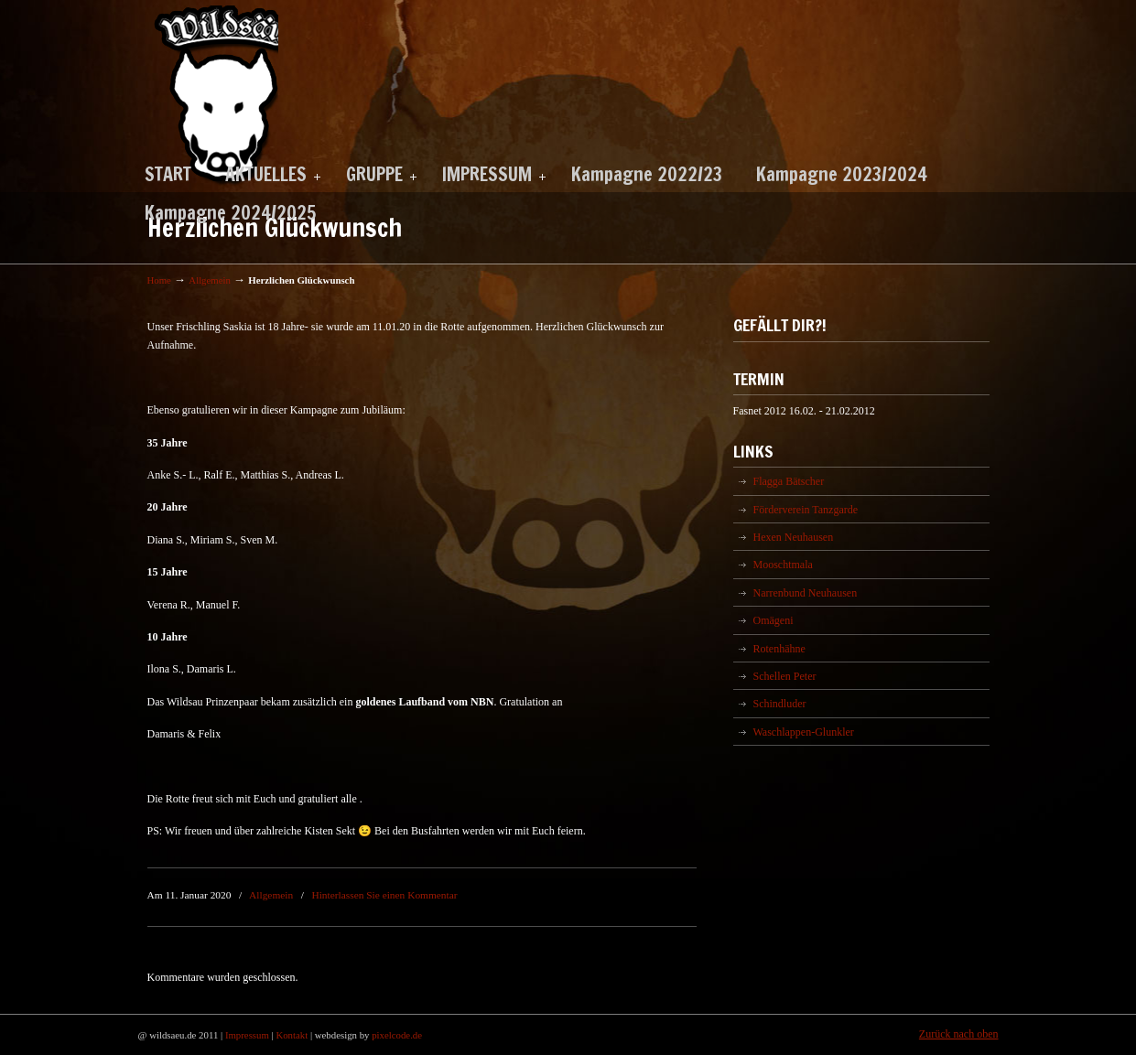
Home (159, 280)
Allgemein (210, 280)
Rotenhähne (779, 648)
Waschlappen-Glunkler (803, 732)
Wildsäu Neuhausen (212, 95)
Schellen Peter (785, 676)
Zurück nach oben (959, 1034)
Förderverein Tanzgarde (806, 509)
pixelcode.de (397, 1034)
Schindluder (779, 703)
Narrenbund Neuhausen (805, 593)
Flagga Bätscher (789, 481)
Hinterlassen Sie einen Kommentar (384, 894)
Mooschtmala (783, 564)
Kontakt (292, 1034)
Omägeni (773, 620)
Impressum (247, 1034)
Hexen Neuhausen (793, 537)
